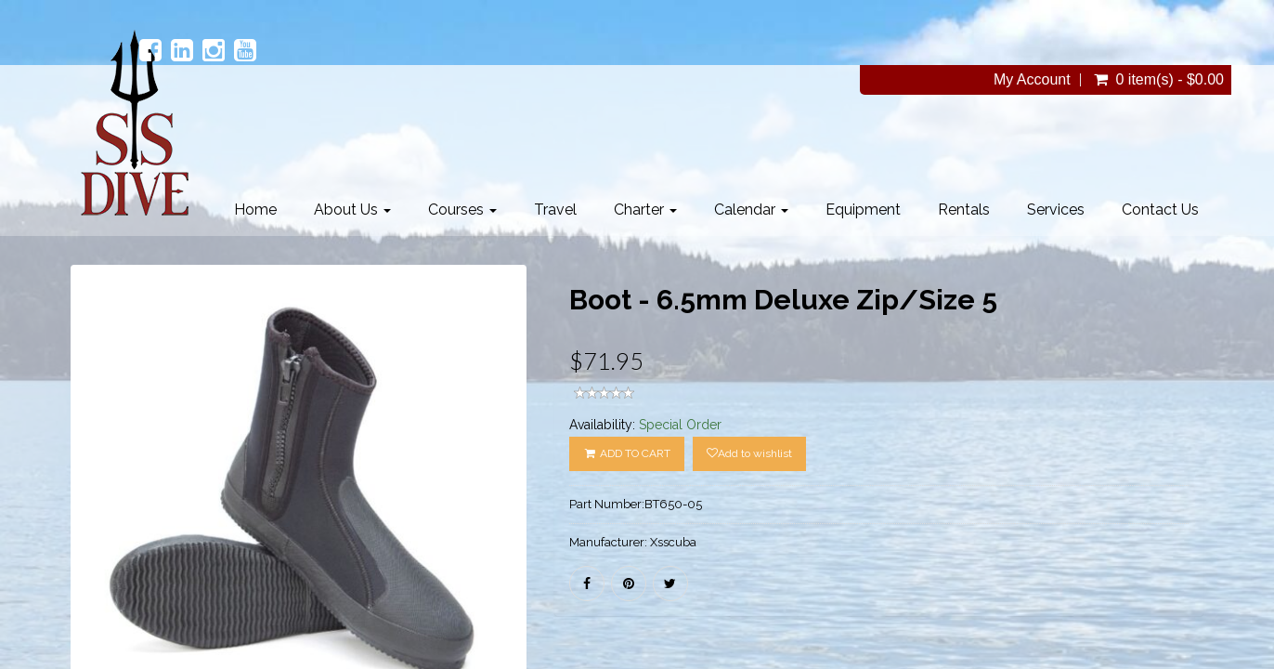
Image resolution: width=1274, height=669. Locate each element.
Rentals (964, 209)
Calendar (751, 209)
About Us (352, 209)
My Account (1032, 79)
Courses (462, 209)
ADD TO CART (626, 453)
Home (255, 209)
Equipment (863, 209)
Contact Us (1160, 209)
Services (1056, 209)
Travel (555, 209)
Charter (645, 209)
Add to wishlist (749, 453)
